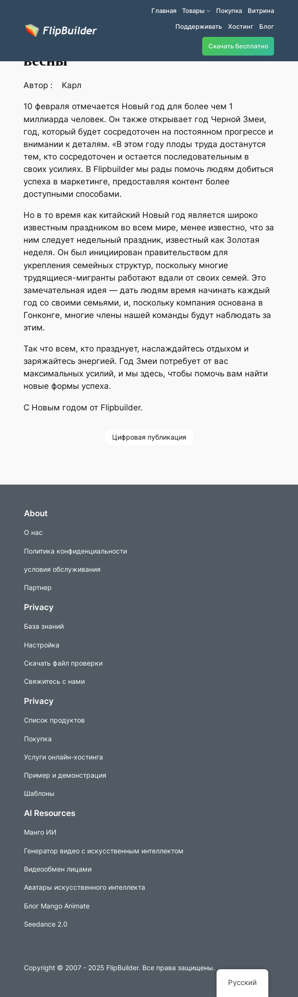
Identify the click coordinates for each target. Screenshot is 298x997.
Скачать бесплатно (238, 46)
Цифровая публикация (149, 437)
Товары (193, 10)
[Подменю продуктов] (208, 10)
